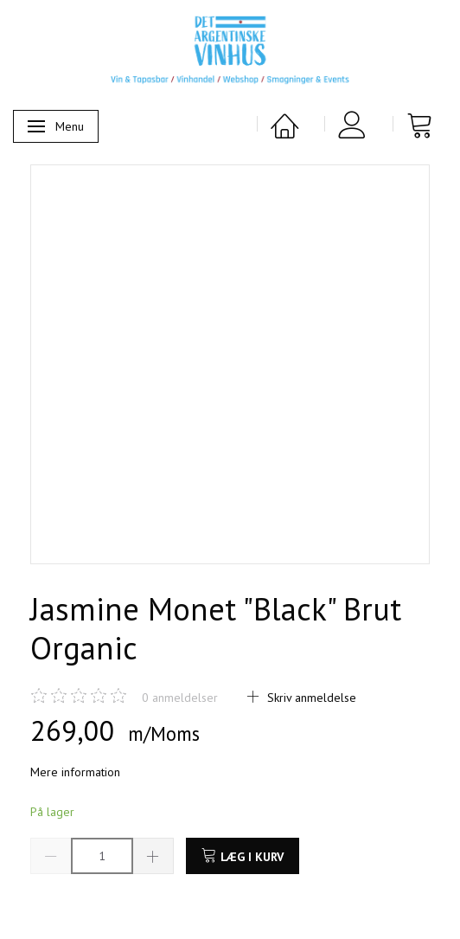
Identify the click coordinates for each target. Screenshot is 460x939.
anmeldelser (180, 697)
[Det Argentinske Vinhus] (230, 50)
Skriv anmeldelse (310, 697)
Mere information (75, 772)
